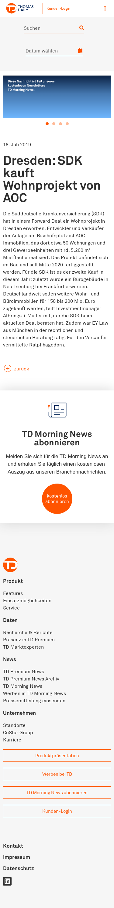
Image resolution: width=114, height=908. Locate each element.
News (9, 659)
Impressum (16, 857)
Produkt (13, 581)
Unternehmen (19, 713)
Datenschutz (18, 868)
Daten (10, 620)
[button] (105, 9)
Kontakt (13, 845)
